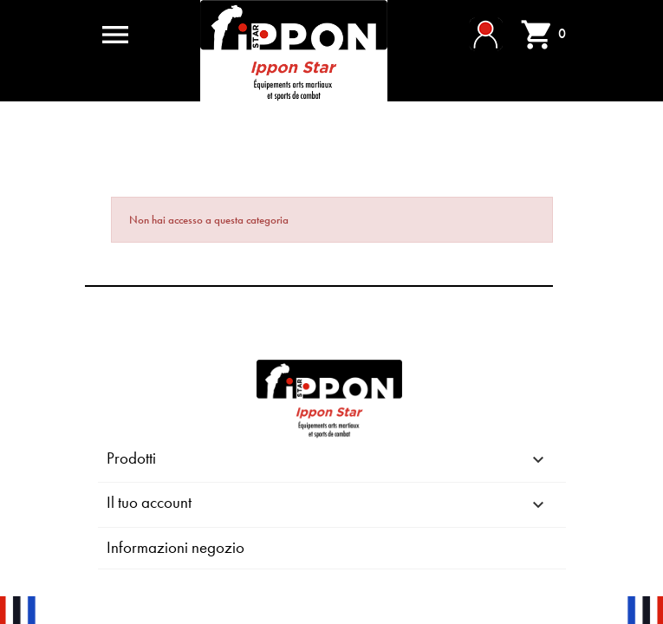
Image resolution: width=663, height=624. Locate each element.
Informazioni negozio (175, 547)
